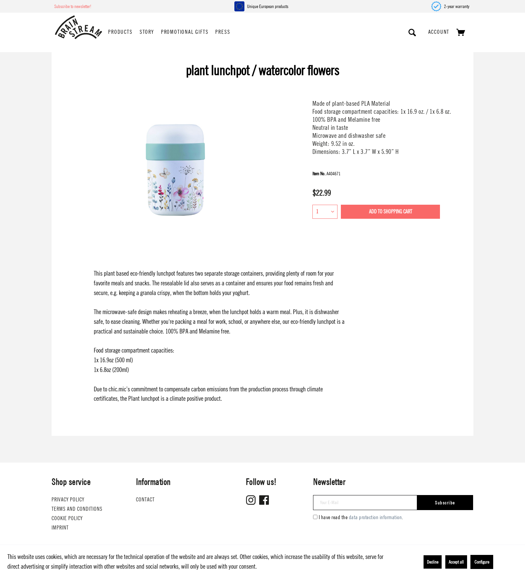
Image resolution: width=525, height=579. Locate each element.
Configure (481, 562)
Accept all (456, 562)
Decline (432, 562)
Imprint (60, 527)
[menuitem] (120, 32)
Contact (145, 499)
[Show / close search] (412, 32)
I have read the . (361, 517)
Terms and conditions (77, 509)
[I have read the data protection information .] (315, 517)
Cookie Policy (67, 518)
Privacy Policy (68, 499)
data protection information (375, 517)
